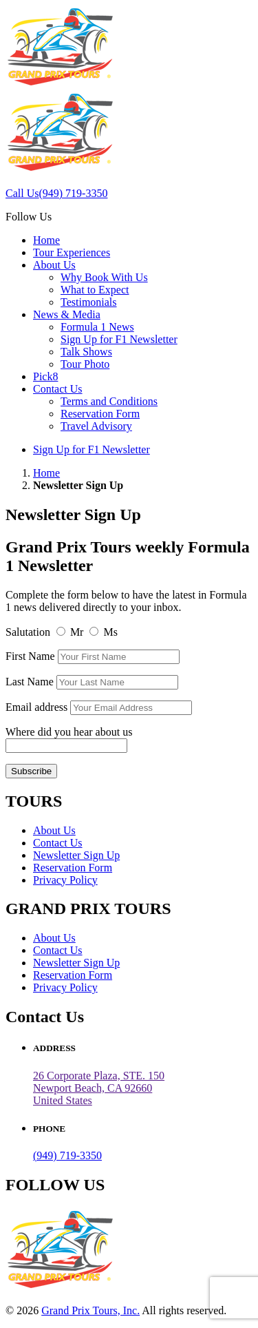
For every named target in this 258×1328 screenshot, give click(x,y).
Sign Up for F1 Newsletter (119, 339)
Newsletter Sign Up (76, 855)
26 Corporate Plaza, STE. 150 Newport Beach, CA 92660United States (98, 1088)
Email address (38, 707)
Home (46, 240)
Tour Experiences (71, 252)
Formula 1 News (97, 327)
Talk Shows (86, 351)
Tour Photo (85, 364)
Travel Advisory (96, 426)
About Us (54, 265)
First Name (30, 656)
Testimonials (89, 302)
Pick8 (45, 376)
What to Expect (95, 289)
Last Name (30, 681)
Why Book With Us (104, 277)
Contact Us (58, 389)
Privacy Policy (65, 880)
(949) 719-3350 (67, 1155)
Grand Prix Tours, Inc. (90, 1310)
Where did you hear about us (69, 732)
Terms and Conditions (109, 401)
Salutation (28, 632)
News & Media (66, 314)
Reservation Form (100, 413)
